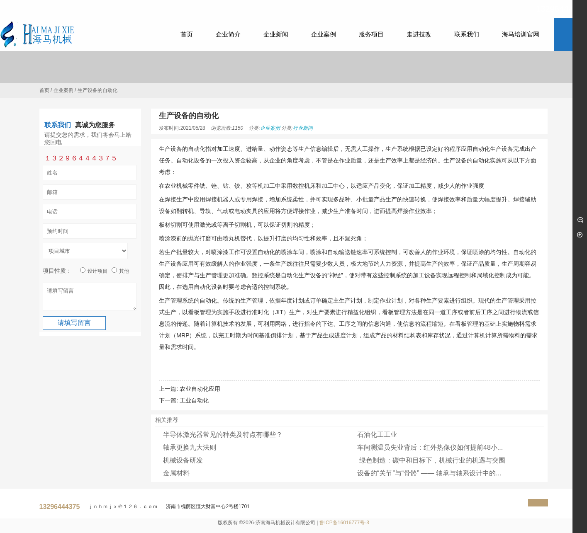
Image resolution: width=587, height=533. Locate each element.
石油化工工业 (377, 434)
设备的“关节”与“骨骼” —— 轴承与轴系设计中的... (429, 473)
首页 (44, 90)
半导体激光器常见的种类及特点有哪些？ (223, 434)
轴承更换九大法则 (189, 447)
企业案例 (63, 90)
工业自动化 (194, 400)
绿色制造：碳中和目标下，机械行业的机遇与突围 (431, 460)
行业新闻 (303, 128)
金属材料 (176, 473)
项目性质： (57, 270)
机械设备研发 (183, 460)
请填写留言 (89, 298)
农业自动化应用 (200, 388)
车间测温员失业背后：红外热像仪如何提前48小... (430, 447)
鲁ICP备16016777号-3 (344, 523)
